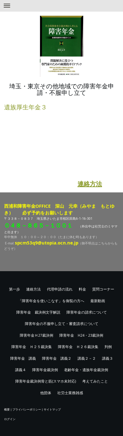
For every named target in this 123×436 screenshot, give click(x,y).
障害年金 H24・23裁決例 (81, 335)
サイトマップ (52, 409)
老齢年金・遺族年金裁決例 (86, 369)
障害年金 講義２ (56, 358)
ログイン (10, 419)
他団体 (45, 392)
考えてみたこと (95, 381)
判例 (108, 346)
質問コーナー (103, 289)
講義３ (107, 358)
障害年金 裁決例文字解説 (38, 312)
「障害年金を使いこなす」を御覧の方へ (51, 300)
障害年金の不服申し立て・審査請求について (61, 323)
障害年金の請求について (86, 312)
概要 (7, 409)
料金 (82, 289)
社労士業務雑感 (70, 392)
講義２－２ (87, 358)
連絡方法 (90, 184)
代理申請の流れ (60, 289)
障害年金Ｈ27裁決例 (36, 335)
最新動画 (97, 300)
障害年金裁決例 (45, 369)
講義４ (20, 369)
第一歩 (14, 289)
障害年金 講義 (23, 358)
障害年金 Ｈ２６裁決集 (78, 346)
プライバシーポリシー (26, 409)
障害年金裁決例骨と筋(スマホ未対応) (45, 381)
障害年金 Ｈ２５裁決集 (31, 346)
